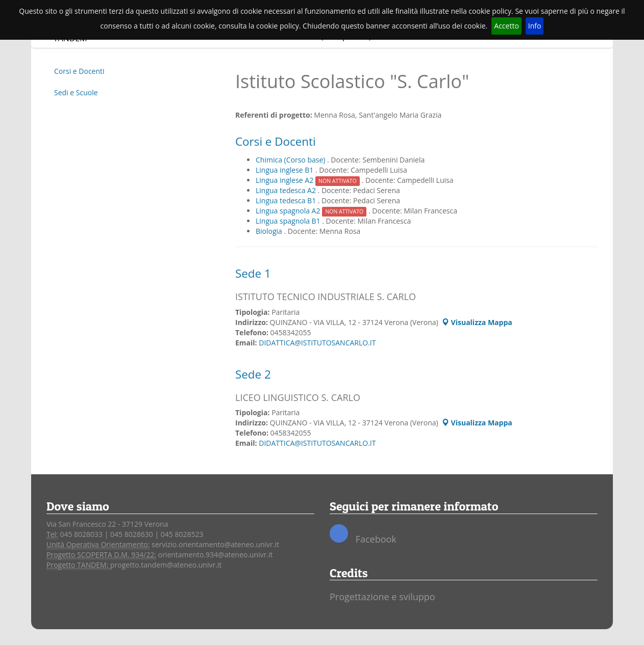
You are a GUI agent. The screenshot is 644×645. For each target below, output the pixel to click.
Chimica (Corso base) (291, 160)
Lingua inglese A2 (309, 180)
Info (534, 26)
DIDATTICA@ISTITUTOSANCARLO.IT (317, 342)
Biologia (270, 231)
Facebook (363, 534)
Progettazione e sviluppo (382, 596)
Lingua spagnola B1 (289, 221)
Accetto (506, 26)
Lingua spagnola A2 (312, 211)
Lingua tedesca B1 (287, 200)
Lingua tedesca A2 (287, 190)
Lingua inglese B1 (285, 170)
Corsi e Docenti (79, 71)
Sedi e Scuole (76, 92)
